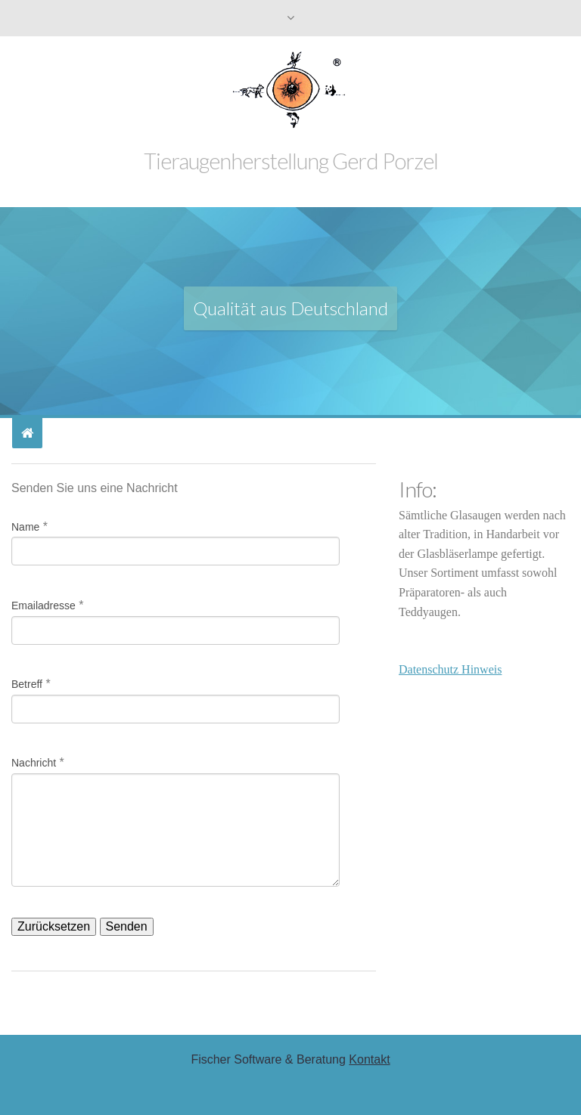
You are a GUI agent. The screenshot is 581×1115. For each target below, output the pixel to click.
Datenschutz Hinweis (450, 669)
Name (25, 527)
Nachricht (33, 763)
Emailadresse (43, 605)
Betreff (26, 684)
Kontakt (369, 1059)
